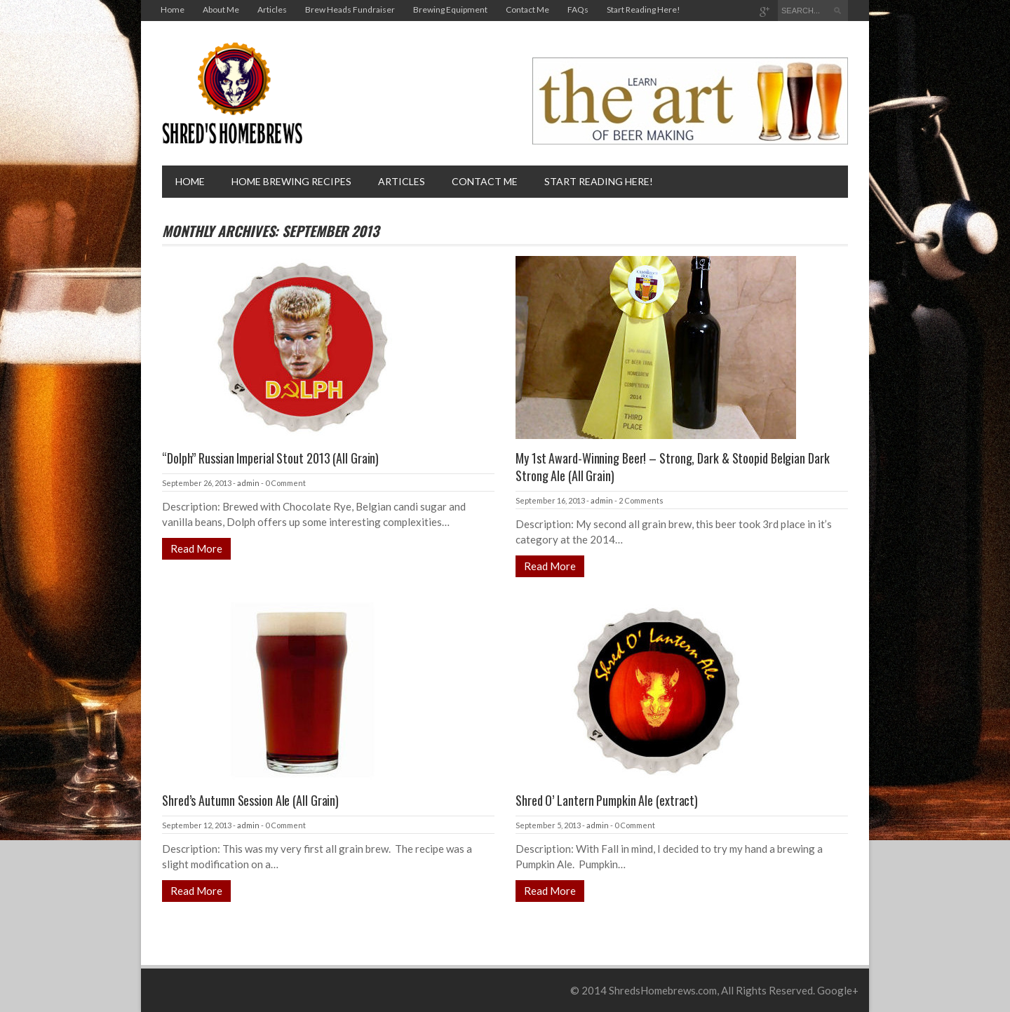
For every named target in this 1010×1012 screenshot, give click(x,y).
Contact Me (527, 9)
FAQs (577, 9)
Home (172, 9)
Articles (272, 9)
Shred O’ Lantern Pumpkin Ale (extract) (607, 800)
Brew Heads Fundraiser (350, 9)
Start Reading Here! (643, 9)
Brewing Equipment (450, 9)
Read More (196, 548)
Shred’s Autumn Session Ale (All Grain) (250, 800)
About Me (221, 9)
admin (248, 482)
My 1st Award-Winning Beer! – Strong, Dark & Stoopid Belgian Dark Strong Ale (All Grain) (673, 467)
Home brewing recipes (291, 181)
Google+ (837, 990)
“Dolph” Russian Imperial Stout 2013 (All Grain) (270, 458)
